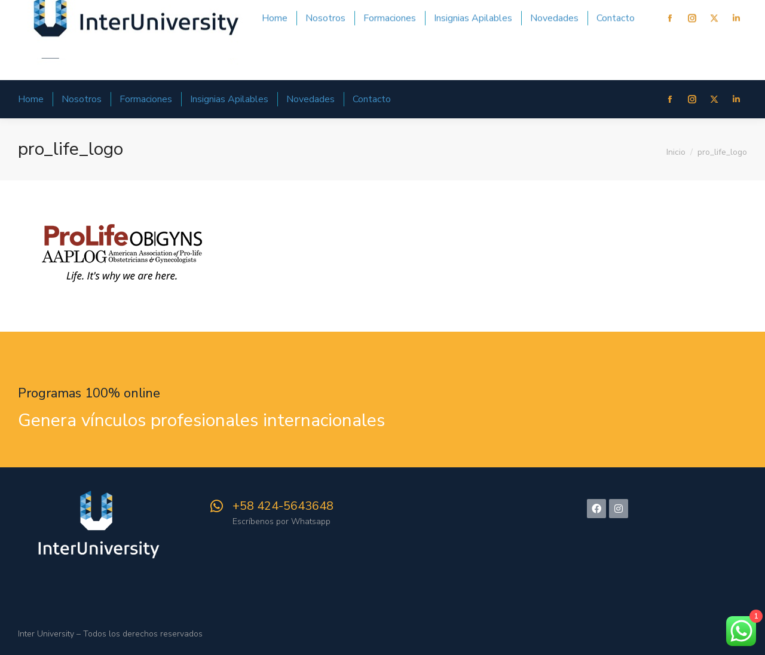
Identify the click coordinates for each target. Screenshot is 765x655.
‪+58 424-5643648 (282, 506)
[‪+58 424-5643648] (216, 506)
